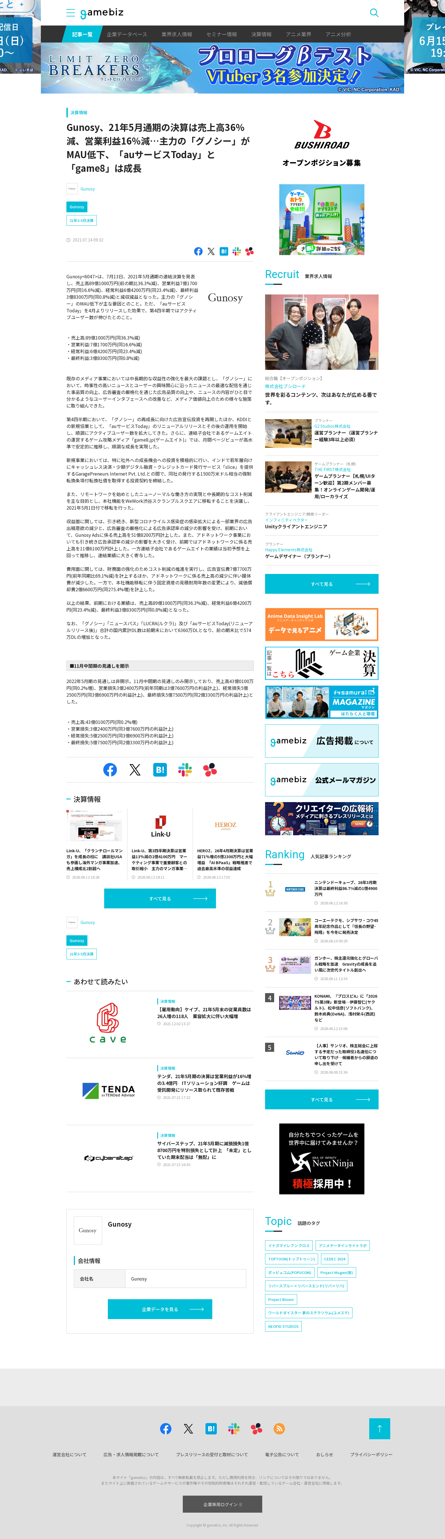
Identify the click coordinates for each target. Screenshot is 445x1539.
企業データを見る (160, 1309)
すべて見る (160, 898)
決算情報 (261, 34)
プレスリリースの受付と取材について (212, 1454)
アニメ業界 (298, 34)
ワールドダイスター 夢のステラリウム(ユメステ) (308, 1312)
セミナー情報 (221, 34)
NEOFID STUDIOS (283, 1326)
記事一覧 (82, 34)
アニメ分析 (338, 34)
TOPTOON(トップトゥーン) (291, 1259)
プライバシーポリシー (371, 1454)
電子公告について (282, 1454)
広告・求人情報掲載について (131, 1454)
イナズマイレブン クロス (289, 1245)
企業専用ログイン (222, 1504)
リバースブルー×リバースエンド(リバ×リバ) (306, 1285)
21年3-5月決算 (82, 220)
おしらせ (324, 1454)
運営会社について (70, 1454)
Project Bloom (281, 1299)
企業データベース (127, 34)
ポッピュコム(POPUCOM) (289, 1272)
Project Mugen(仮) (336, 1272)
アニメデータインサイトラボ (343, 1245)
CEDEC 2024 (334, 1259)
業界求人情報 (176, 34)
